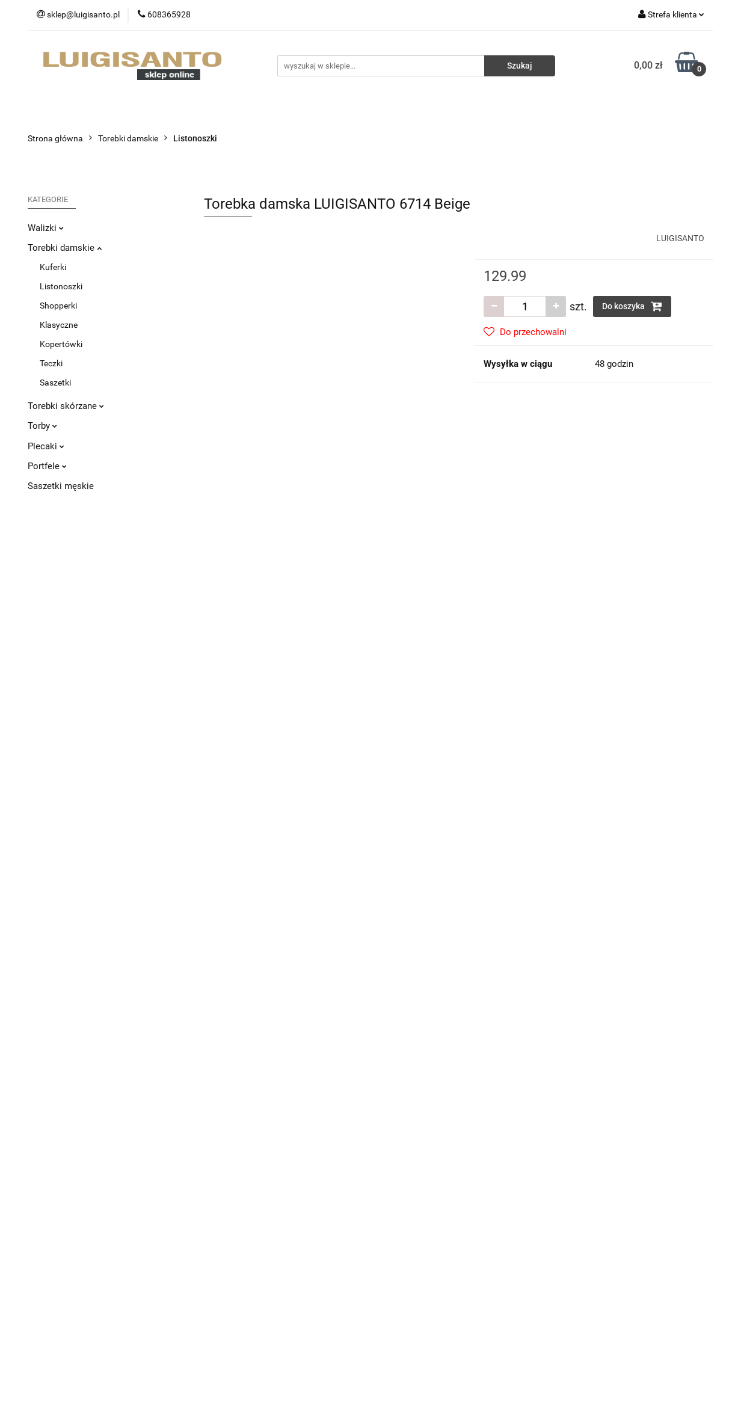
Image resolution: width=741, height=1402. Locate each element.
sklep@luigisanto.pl (84, 1230)
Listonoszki (61, 286)
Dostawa (221, 1152)
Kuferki (53, 267)
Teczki (51, 363)
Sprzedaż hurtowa (590, 1152)
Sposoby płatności (238, 1188)
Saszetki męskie (61, 486)
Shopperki (58, 305)
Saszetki (55, 382)
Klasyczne (59, 325)
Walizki (46, 228)
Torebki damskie (65, 247)
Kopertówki (61, 344)
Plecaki (46, 446)
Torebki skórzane (66, 406)
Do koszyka (632, 306)
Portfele (47, 466)
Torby (42, 425)
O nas (390, 1152)
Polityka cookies (234, 1224)
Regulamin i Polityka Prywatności (266, 1206)
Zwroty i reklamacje (240, 1170)
